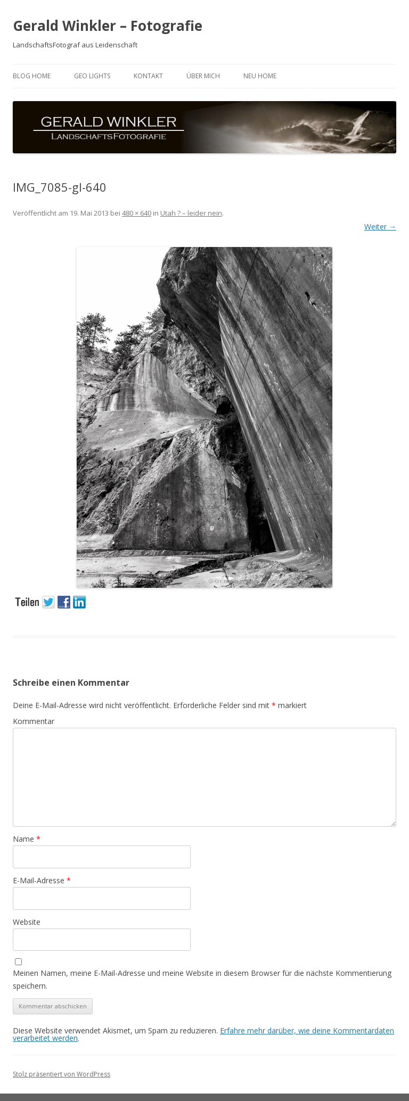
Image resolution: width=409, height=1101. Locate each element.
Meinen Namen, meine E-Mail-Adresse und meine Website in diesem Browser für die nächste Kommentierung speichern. (202, 979)
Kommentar (33, 721)
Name (26, 839)
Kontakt (148, 75)
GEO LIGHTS (92, 75)
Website (26, 922)
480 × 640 (136, 213)
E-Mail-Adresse (42, 880)
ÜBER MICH (203, 75)
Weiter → (380, 226)
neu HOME (259, 75)
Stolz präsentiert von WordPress (61, 1074)
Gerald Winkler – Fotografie (107, 25)
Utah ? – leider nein (191, 213)
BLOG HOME (32, 75)
